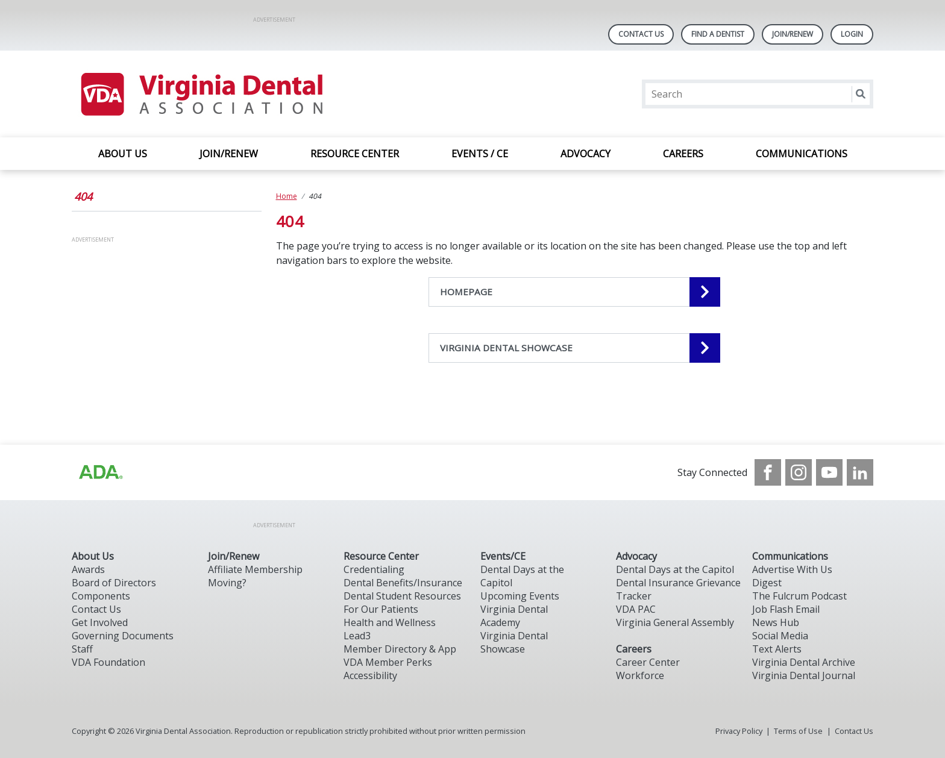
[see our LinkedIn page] (860, 472)
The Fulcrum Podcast (799, 596)
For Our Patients (381, 609)
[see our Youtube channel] (829, 472)
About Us (93, 556)
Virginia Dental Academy (514, 616)
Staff (82, 649)
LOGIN (852, 34)
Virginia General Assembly (675, 622)
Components (101, 596)
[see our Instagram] (798, 472)
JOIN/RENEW (228, 153)
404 (83, 196)
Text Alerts (777, 649)
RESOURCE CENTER (354, 153)
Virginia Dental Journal (803, 675)
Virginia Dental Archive (803, 662)
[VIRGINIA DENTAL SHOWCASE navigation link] (574, 348)
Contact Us (641, 34)
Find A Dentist (717, 34)
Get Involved (100, 622)
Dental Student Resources (402, 596)
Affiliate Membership (255, 569)
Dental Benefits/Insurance (403, 582)
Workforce (640, 675)
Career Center (648, 662)
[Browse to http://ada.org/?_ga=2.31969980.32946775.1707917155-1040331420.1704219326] (100, 472)
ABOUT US (122, 153)
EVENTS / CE (479, 153)
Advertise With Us (792, 569)
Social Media (780, 635)
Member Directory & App (400, 649)
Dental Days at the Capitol (675, 569)
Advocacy (636, 556)
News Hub (775, 622)
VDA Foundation (108, 662)
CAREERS (683, 153)
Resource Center (381, 556)
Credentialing (374, 569)
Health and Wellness (390, 622)
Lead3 (357, 635)
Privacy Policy (738, 730)
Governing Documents (123, 635)
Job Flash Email (786, 609)
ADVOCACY (585, 153)
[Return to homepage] (201, 94)
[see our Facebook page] (768, 472)
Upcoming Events (519, 596)
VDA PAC (636, 609)
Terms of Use (798, 730)
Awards (88, 569)
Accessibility (370, 675)
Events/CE (503, 556)
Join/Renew (792, 34)
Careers (633, 649)
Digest (767, 582)
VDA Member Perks (388, 662)
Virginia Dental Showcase (514, 642)
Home (286, 196)
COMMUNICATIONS (801, 153)
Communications (790, 556)
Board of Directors (114, 582)
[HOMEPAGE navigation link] (574, 292)
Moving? (227, 582)
